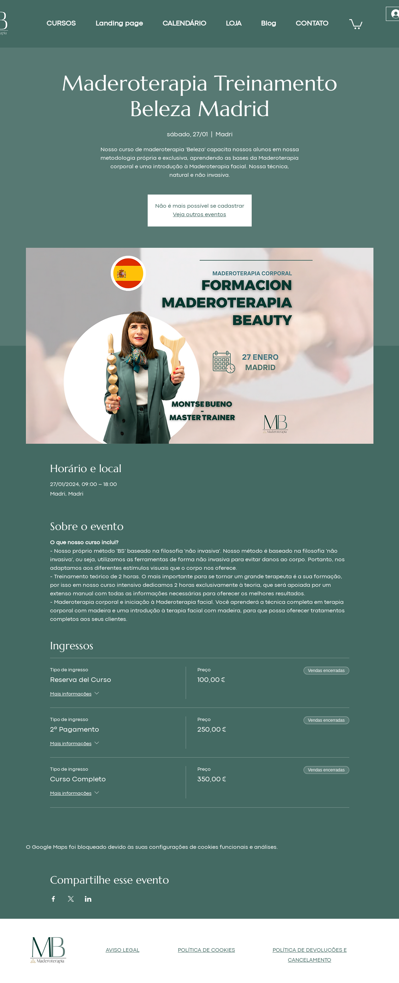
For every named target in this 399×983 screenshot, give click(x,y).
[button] (355, 23)
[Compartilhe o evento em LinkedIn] (88, 899)
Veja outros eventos (199, 214)
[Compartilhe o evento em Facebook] (53, 899)
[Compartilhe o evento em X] (70, 899)
